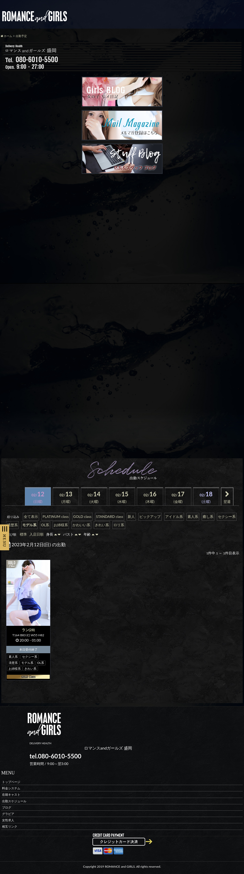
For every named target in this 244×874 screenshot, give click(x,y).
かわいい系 (81, 525)
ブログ (6, 807)
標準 (23, 534)
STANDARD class (109, 516)
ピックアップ (150, 516)
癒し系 (208, 516)
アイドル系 (174, 516)
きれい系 (102, 525)
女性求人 (8, 820)
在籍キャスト (11, 794)
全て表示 (31, 516)
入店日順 (36, 534)
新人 (131, 516)
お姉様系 (61, 525)
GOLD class (82, 516)
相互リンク (9, 826)
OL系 (45, 525)
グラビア (8, 813)
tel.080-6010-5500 (55, 756)
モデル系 (29, 525)
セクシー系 (227, 516)
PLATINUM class (56, 516)
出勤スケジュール (14, 801)
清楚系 (12, 525)
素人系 (192, 516)
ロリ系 (119, 525)
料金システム (11, 788)
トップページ (11, 782)
